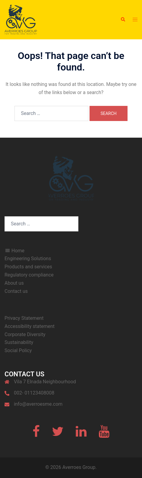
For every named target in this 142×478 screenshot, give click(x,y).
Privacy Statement (24, 318)
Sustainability (19, 342)
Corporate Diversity (25, 334)
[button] (122, 19)
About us (14, 283)
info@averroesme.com (38, 404)
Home (14, 251)
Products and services (28, 267)
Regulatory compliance (29, 275)
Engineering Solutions (28, 258)
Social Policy (18, 350)
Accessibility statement (30, 326)
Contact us (16, 291)
